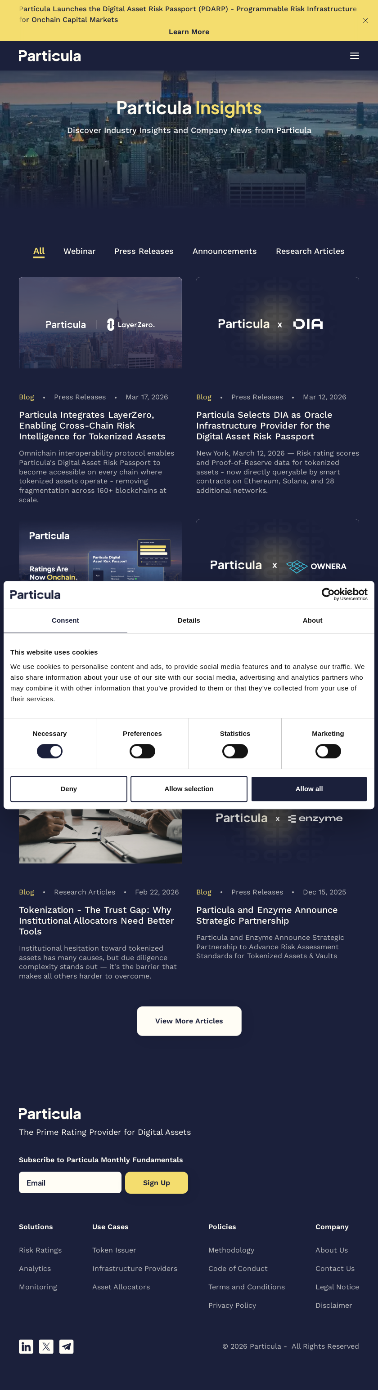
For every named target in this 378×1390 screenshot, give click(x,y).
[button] (354, 55)
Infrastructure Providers (134, 1268)
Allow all (309, 788)
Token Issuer (114, 1250)
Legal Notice (337, 1287)
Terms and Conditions (246, 1287)
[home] (50, 56)
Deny (68, 788)
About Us (331, 1250)
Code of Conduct (238, 1268)
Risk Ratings (40, 1250)
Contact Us (335, 1268)
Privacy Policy (232, 1305)
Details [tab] (189, 620)
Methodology (231, 1250)
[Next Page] (189, 1021)
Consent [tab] (65, 620)
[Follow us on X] (46, 1346)
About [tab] (313, 620)
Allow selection (188, 788)
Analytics (35, 1268)
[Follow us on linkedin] (26, 1346)
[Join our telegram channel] (66, 1346)
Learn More (189, 31)
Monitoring (38, 1287)
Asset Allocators (121, 1287)
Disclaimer (333, 1305)
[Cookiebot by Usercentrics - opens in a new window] (328, 594)
